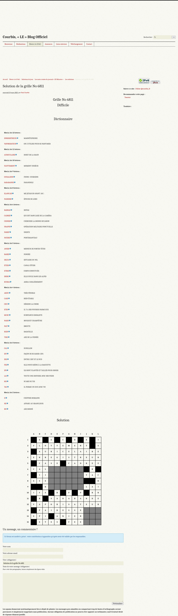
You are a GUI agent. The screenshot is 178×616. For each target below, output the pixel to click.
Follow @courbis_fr (143, 89)
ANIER (7, 249)
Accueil (5, 79)
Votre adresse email (10, 553)
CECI (7, 304)
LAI (6, 376)
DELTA (7, 260)
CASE (7, 299)
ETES (7, 310)
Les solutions (69, 79)
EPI (6, 354)
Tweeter (128, 97)
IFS (6, 370)
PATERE (8, 238)
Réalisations (20, 44)
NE (6, 404)
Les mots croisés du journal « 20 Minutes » (49, 79)
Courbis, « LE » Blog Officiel (25, 37)
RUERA (7, 282)
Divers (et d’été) (35, 44)
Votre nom (7, 547)
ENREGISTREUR (11, 138)
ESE (6, 359)
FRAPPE (8, 227)
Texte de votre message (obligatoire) (16, 567)
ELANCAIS (9, 194)
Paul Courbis (25, 93)
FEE (6, 365)
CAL (6, 348)
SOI (6, 381)
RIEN (7, 332)
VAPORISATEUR (11, 144)
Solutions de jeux (27, 79)
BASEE (7, 254)
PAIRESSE (8, 199)
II (5, 398)
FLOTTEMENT (10, 166)
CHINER (8, 221)
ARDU (7, 293)
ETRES (7, 271)
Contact (89, 44)
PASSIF (7, 232)
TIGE (7, 337)
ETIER (7, 265)
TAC (6, 387)
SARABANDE (10, 182)
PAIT (7, 326)
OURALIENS (9, 177)
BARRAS (8, 210)
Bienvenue (9, 44)
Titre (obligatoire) (9, 560)
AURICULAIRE (10, 155)
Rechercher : (148, 37)
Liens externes (61, 44)
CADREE (8, 216)
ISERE (7, 276)
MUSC (7, 315)
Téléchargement (77, 44)
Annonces (48, 44)
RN (6, 409)
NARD (7, 321)
